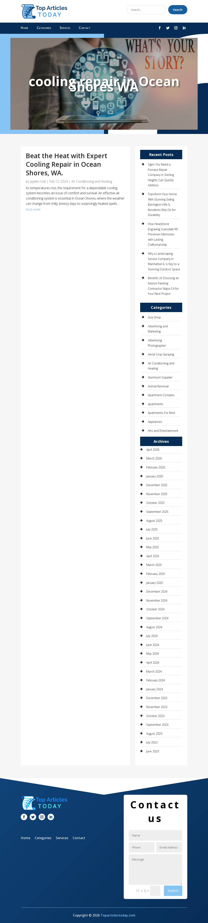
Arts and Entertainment (163, 431)
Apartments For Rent (161, 413)
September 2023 (157, 725)
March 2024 (154, 671)
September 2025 (157, 512)
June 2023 (152, 751)
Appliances (155, 422)
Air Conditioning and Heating (91, 181)
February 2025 (155, 574)
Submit (173, 890)
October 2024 (155, 609)
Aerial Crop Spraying (161, 354)
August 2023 (154, 734)
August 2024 (154, 627)
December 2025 (156, 485)
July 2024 (152, 636)
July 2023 (152, 742)
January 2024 (154, 689)
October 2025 (155, 503)
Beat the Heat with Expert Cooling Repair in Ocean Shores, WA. (66, 164)
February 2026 (155, 467)
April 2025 (152, 556)
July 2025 (152, 529)
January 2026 (154, 476)
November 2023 (156, 707)
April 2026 (152, 450)
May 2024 (152, 654)
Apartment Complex (161, 395)
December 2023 (156, 698)
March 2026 (154, 458)
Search (177, 10)
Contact (84, 28)
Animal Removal (158, 386)
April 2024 (152, 662)
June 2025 (152, 538)
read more (33, 209)
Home (24, 28)
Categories (44, 28)
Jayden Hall (38, 181)
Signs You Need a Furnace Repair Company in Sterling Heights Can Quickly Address (161, 174)
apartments (155, 404)
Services (65, 28)
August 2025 (154, 521)
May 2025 (152, 547)
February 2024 (155, 680)
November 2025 (156, 494)
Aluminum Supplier (160, 377)
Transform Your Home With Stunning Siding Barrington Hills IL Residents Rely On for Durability (162, 204)
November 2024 (156, 600)
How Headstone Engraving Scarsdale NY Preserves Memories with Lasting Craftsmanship (163, 234)
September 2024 (157, 618)
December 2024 (156, 591)
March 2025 (154, 565)
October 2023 (155, 716)
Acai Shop (154, 317)
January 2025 (154, 583)
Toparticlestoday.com (118, 915)
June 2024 (152, 645)
